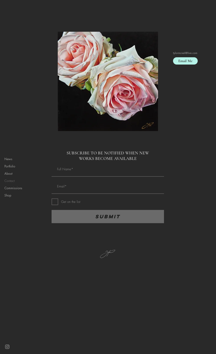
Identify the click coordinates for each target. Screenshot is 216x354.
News (8, 159)
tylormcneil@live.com (185, 53)
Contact (9, 181)
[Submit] (108, 216)
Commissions (13, 188)
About (8, 173)
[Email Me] (185, 61)
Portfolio (9, 166)
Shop (7, 195)
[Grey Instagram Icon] (7, 347)
